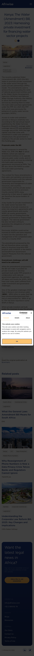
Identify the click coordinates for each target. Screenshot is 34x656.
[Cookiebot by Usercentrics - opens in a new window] (20, 313)
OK (17, 341)
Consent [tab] (6, 318)
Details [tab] (17, 318)
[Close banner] (31, 313)
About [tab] (28, 318)
